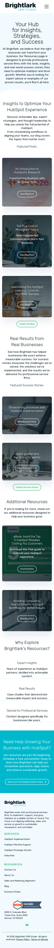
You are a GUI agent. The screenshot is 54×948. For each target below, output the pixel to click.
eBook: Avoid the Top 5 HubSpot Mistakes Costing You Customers (27, 540)
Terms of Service (39, 939)
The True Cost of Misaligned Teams (27, 227)
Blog (6, 886)
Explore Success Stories (27, 487)
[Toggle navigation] (46, 6)
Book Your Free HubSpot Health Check (27, 782)
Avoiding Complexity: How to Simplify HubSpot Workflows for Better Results (27, 604)
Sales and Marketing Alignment (19, 881)
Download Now (27, 569)
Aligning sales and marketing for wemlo (27, 455)
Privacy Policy (23, 939)
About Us (9, 875)
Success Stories (12, 891)
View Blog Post (27, 194)
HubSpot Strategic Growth (17, 850)
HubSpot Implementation (17, 839)
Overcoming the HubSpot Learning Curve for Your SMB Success (27, 290)
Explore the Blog (27, 324)
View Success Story (27, 421)
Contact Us (10, 870)
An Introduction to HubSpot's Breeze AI (27, 170)
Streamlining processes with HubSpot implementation (27, 409)
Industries (9, 855)
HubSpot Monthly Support (17, 844)
